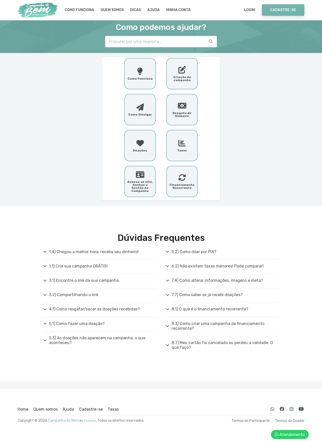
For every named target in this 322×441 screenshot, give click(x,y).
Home (23, 409)
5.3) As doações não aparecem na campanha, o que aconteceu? (97, 340)
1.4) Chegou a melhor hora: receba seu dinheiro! (94, 251)
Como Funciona (79, 10)
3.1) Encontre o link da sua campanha (84, 280)
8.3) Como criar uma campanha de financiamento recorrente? (218, 326)
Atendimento (290, 434)
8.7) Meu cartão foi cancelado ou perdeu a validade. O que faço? (222, 345)
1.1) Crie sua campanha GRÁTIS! (78, 266)
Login (249, 10)
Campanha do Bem (63, 420)
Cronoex (90, 420)
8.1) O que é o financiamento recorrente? (210, 309)
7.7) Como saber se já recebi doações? (207, 294)
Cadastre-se (283, 10)
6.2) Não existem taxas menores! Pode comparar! (218, 266)
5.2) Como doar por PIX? (194, 251)
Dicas (135, 10)
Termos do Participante (250, 420)
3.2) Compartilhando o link (73, 294)
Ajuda (153, 10)
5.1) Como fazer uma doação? (77, 323)
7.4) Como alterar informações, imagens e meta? (217, 280)
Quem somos (112, 10)
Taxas (113, 409)
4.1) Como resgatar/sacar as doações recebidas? (94, 309)
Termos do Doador (289, 420)
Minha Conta (178, 10)
